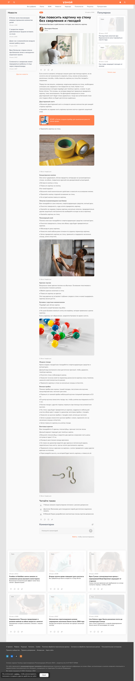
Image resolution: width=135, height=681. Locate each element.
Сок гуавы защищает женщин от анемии (110, 65)
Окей (44, 675)
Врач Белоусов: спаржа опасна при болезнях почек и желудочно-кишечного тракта (21, 52)
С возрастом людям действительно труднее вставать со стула (21, 31)
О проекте (9, 647)
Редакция (24, 647)
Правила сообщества (13, 650)
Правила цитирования (28, 650)
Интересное (40, 650)
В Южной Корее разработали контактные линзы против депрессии (68, 514)
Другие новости (22, 74)
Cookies (38, 647)
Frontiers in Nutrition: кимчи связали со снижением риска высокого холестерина (24, 577)
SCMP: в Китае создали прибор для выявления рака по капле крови (70, 120)
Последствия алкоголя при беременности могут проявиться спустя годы (110, 38)
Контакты (31, 647)
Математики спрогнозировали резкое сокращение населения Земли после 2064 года (66, 620)
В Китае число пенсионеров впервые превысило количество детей (21, 20)
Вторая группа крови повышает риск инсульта (66, 576)
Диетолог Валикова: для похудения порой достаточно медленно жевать (67, 510)
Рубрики (16, 647)
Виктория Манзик (51, 29)
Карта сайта (49, 650)
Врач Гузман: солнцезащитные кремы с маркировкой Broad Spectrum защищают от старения (105, 578)
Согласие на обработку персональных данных (85, 647)
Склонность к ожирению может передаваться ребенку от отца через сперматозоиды (20, 64)
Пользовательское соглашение (111, 647)
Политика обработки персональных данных (55, 647)
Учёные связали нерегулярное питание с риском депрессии (65, 505)
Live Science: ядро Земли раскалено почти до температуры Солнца (105, 620)
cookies (17, 674)
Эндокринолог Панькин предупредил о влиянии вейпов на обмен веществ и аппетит (26, 620)
